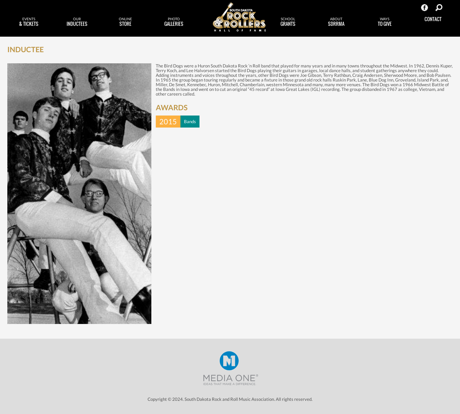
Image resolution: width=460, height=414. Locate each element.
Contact (433, 19)
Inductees (77, 22)
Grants (288, 22)
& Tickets (29, 22)
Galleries (174, 22)
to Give (385, 22)
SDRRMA (336, 22)
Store (125, 22)
